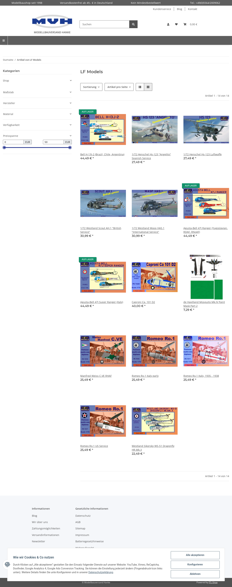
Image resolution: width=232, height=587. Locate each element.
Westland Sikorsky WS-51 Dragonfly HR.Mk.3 (153, 447)
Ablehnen (195, 574)
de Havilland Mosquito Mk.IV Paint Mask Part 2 (204, 304)
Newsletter (38, 541)
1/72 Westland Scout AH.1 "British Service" (100, 230)
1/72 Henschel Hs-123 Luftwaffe (202, 154)
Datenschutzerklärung (100, 572)
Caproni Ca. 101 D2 (143, 302)
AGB (77, 522)
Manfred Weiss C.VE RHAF (96, 376)
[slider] (4, 148)
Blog (179, 9)
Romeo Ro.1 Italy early (145, 376)
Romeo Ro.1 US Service (94, 446)
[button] (168, 24)
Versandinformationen (45, 535)
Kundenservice (162, 9)
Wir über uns (40, 522)
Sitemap (80, 528)
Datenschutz (83, 515)
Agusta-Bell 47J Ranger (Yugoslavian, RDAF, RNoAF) (205, 230)
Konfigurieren (195, 564)
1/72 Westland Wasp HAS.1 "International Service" (148, 230)
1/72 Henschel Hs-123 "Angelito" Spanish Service (151, 156)
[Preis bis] (53, 142)
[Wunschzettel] (176, 24)
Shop (6, 80)
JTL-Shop (213, 582)
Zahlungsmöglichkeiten (46, 528)
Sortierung (89, 87)
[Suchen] (104, 24)
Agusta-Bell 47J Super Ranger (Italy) (101, 302)
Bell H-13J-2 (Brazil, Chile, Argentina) (102, 154)
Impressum (82, 535)
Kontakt (192, 9)
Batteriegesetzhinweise (89, 541)
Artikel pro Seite (117, 87)
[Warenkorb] (190, 24)
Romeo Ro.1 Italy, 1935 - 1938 (201, 376)
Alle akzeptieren (195, 555)
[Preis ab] (13, 142)
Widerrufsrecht (84, 548)
